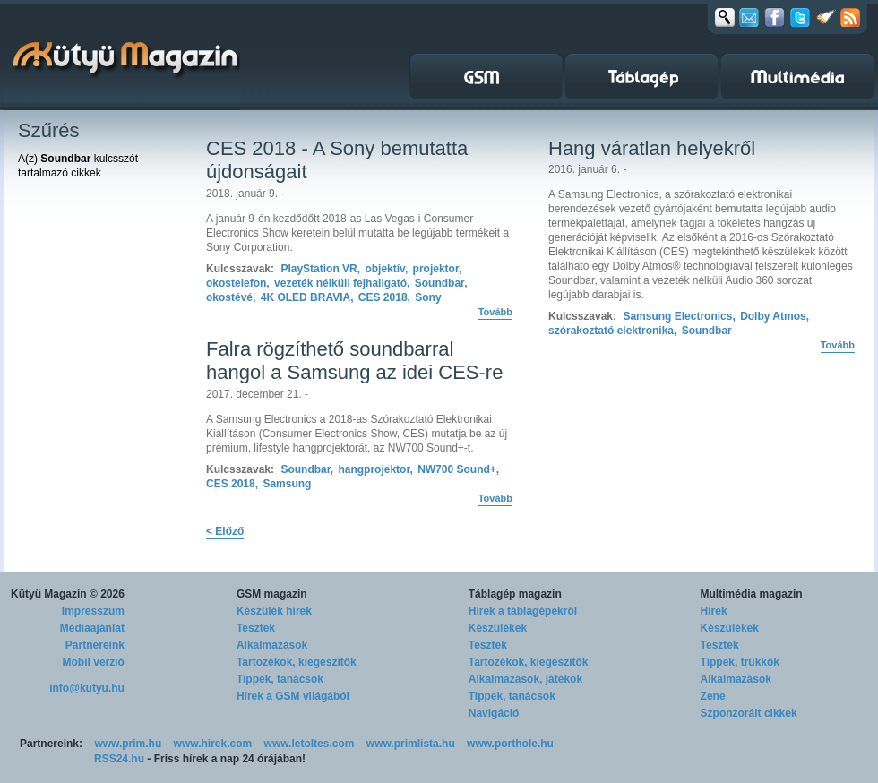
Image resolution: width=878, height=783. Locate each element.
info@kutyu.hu (87, 688)
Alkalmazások (272, 645)
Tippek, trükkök (740, 662)
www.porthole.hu (510, 743)
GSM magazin (272, 594)
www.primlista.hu (410, 743)
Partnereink (95, 645)
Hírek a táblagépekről (523, 611)
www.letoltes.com (309, 743)
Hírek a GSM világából (293, 696)
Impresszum (93, 611)
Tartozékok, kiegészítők (297, 662)
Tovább (495, 311)
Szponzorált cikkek (749, 713)
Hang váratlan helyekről (651, 148)
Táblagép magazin (515, 594)
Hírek (714, 611)
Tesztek (256, 628)
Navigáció (494, 713)
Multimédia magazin (752, 594)
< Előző (225, 531)
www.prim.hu (127, 743)
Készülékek (498, 628)
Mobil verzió (94, 662)
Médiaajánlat (92, 628)
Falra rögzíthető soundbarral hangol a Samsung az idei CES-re (354, 360)
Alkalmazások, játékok (525, 679)
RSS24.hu (119, 759)
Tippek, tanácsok (280, 679)
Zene (713, 696)
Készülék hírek (274, 611)
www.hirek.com (213, 743)
